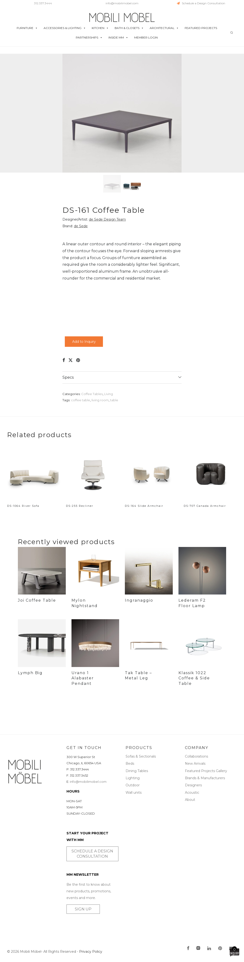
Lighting (133, 778)
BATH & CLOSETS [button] (129, 28)
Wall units (134, 792)
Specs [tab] (68, 377)
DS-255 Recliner (79, 506)
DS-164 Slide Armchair (144, 506)
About (190, 800)
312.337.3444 (43, 3)
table (114, 400)
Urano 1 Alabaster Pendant (82, 678)
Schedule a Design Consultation (201, 3)
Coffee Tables (92, 394)
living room (100, 400)
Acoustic (192, 792)
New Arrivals (195, 763)
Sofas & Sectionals (141, 756)
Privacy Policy (90, 951)
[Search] (231, 32)
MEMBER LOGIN (146, 37)
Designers (193, 785)
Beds (130, 763)
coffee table (80, 400)
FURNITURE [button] (27, 28)
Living (108, 394)
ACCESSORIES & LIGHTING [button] (65, 28)
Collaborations (196, 756)
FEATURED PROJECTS (201, 28)
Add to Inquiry (84, 341)
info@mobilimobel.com (122, 3)
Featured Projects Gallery (206, 771)
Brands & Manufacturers (205, 778)
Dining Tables (137, 771)
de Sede (81, 226)
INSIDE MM (118, 37)
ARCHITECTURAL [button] (164, 28)
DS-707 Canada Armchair (205, 506)
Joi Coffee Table (37, 600)
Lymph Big (30, 673)
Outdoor (133, 785)
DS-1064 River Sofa (23, 506)
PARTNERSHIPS (89, 37)
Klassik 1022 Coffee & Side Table (194, 689)
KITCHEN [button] (100, 28)
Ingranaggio (139, 600)
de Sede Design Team (107, 219)
